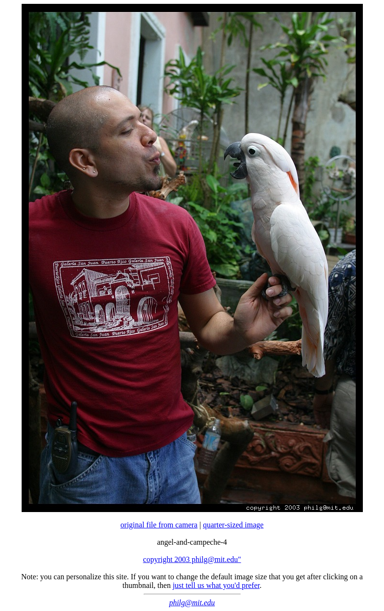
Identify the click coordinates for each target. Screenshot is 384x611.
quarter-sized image (233, 525)
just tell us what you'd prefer (216, 585)
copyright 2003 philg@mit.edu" (192, 559)
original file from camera (159, 525)
